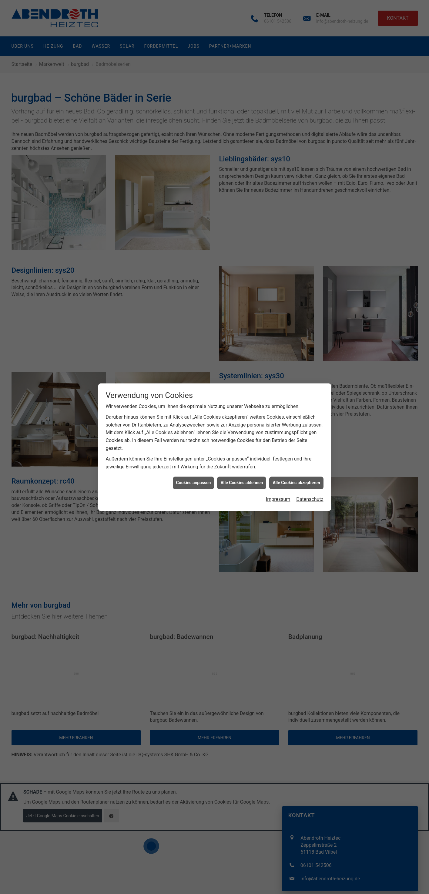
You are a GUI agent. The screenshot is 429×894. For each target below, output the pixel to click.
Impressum (278, 498)
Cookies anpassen (193, 481)
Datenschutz (309, 498)
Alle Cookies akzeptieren (296, 481)
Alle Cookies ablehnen (241, 481)
